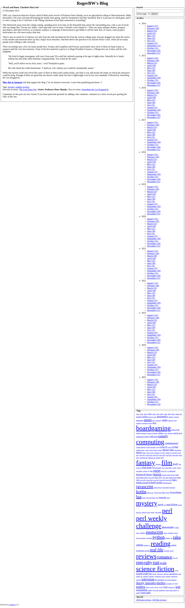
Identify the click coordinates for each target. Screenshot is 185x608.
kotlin (141, 491)
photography (168, 527)
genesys (179, 468)
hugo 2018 (166, 477)
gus (168, 471)
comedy (163, 436)
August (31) (152, 107)
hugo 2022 (150, 480)
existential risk (143, 458)
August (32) (152, 43)
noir (165, 505)
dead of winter (153, 450)
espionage (168, 453)
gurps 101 (163, 471)
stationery (151, 576)
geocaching (139, 471)
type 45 (161, 587)
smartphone (173, 574)
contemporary (171, 443)
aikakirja (171, 417)
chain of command (152, 433)
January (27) (152, 26)
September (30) (154, 78)
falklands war (151, 458)
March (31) (152, 63)
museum (162, 497)
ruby (148, 562)
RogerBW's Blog (92, 3)
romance (164, 556)
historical (140, 474)
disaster (160, 450)
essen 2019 (156, 455)
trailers (140, 586)
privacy (176, 533)
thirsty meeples (146, 583)
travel (147, 587)
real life (156, 549)
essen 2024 (175, 455)
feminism (158, 464)
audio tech (171, 420)
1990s (165, 414)
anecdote (176, 417)
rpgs (140, 562)
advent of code (152, 417)
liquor (167, 492)
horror (157, 474)
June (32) (151, 38)
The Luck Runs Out (28, 89)
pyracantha (149, 538)
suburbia (168, 576)
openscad (143, 512)
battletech (145, 423)
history (149, 474)
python (159, 537)
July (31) (151, 73)
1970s (158, 414)
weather (150, 590)
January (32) (152, 58)
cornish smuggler (141, 447)
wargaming (141, 590)
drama (139, 452)
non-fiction (171, 504)
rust (156, 562)
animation (139, 420)
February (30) (153, 28)
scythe (176, 570)
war (177, 586)
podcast (177, 527)
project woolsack (140, 538)
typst (165, 587)
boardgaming (153, 428)
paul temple (158, 512)
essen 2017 (142, 455)
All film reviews (159, 600)
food (163, 468)
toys (176, 583)
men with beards (150, 497)
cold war (153, 436)
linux (164, 492)
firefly (175, 464)
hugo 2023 (156, 480)
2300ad (177, 414)
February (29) (153, 93)
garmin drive (168, 468)
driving (144, 453)
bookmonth (143, 433)
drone (148, 453)
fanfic (162, 458)
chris (165, 433)
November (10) (153, 404)
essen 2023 (169, 455)
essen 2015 (174, 453)
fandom (158, 458)
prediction (171, 533)
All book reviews (143, 600)
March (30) (152, 256)
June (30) (151, 70)
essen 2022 (162, 455)
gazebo (174, 468)
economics (157, 453)
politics (142, 533)
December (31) (153, 53)
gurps (156, 470)
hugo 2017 (158, 478)
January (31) (152, 90)
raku (177, 537)
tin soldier (169, 583)
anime (148, 420)
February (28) (153, 60)
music (168, 497)
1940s (145, 414)
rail (171, 538)
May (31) (151, 36)
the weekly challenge (171, 580)
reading (18, 87)
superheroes (174, 576)
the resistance (159, 580)
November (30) (153, 50)
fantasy (145, 462)
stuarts (163, 576)
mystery (11, 87)
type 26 (151, 587)
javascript (144, 486)
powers (165, 533)
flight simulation (156, 468)
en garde (162, 453)
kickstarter (172, 487)
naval (160, 504)
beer (154, 423)
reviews (26, 87)
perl (167, 510)
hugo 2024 (162, 480)
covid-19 (163, 447)
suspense (138, 580)
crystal (175, 447)
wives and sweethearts (159, 590)
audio (164, 420)
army (153, 420)
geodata (145, 471)
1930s (141, 414)
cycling (147, 450)
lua (138, 496)
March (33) (152, 31)
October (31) (152, 48)
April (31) (151, 33)
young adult (145, 593)
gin (149, 471)
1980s (161, 414)
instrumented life (167, 483)
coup (157, 447)
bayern (150, 423)
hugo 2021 (143, 480)
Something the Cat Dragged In (95, 89)
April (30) (151, 65)
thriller (161, 583)
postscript (154, 532)
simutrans (166, 574)
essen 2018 (149, 455)
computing (150, 441)
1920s (137, 414)
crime (169, 447)
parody (153, 512)
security (154, 574)
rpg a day (175, 558)
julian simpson (158, 487)
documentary (177, 450)
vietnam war (171, 587)
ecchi (151, 453)
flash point (147, 467)
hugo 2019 (173, 478)
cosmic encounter (151, 447)
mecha (144, 497)
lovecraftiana (175, 492)
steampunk (158, 576)
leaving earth (157, 492)
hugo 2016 (151, 477)
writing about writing (171, 590)
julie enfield (165, 487)
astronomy (158, 420)
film (166, 462)
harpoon (172, 471)
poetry (138, 533)
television (148, 579)
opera (148, 512)
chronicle (170, 433)
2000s (169, 414)
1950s (150, 414)
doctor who (168, 449)
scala (163, 563)
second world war (144, 574)
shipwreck (160, 574)
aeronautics (162, 416)
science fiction (155, 568)
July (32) (151, 41)
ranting (139, 545)
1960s (154, 414)
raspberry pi (147, 545)
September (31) (154, 46)
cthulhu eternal (140, 450)
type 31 (156, 587)
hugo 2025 (169, 480)
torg (173, 583)
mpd (157, 497)
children (161, 433)
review (171, 551)
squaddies (145, 576)
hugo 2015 (144, 478)
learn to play (150, 492)
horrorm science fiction (168, 475)
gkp (151, 471)
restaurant (166, 551)
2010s (173, 414)
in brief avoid (155, 482)
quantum (167, 538)
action (145, 417)
